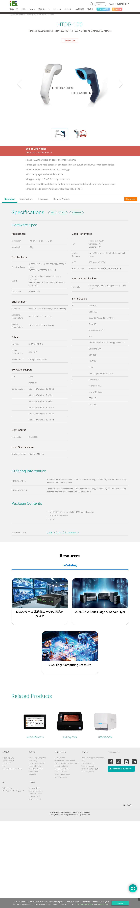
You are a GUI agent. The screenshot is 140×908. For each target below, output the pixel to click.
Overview (9, 198)
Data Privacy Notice (85, 904)
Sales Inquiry (7, 788)
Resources (43, 198)
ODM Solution (60, 758)
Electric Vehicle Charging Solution (67, 763)
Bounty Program (88, 766)
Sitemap (87, 812)
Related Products (61, 198)
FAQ (83, 760)
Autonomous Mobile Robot (65, 760)
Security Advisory (88, 763)
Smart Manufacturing (62, 774)
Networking (33, 760)
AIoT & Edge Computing (37, 758)
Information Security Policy (12, 769)
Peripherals (33, 774)
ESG (4, 766)
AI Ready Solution (61, 766)
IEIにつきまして (8, 758)
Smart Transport (61, 777)
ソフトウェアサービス (90, 769)
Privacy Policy (54, 812)
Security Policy (66, 812)
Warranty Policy (88, 771)
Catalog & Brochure (36, 791)
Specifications (26, 198)
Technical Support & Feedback (93, 758)
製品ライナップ (8, 760)
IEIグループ (7, 763)
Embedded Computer (37, 763)
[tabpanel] (70, 84)
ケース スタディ (35, 788)
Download (130, 199)
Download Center (35, 793)
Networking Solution (62, 769)
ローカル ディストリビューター (14, 791)
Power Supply (34, 771)
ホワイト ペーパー (35, 799)
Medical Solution (61, 771)
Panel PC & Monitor (36, 769)
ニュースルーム (34, 796)
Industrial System (35, 766)
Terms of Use (77, 812)
